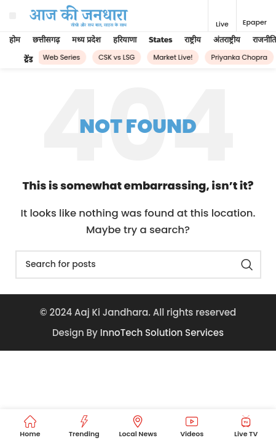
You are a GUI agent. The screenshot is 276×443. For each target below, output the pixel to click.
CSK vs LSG (118, 57)
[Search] (138, 264)
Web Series (63, 57)
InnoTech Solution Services (162, 332)
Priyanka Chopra (241, 57)
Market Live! (174, 57)
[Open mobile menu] (12, 16)
